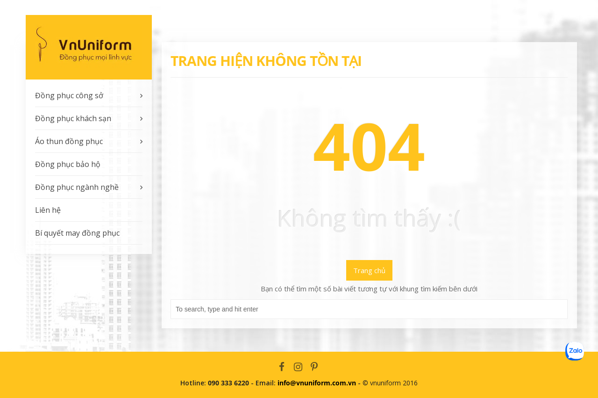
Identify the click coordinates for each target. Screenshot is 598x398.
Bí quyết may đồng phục (77, 233)
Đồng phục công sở (69, 95)
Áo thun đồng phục (69, 141)
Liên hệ (48, 210)
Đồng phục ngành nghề (77, 187)
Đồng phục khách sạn (73, 118)
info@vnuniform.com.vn (317, 382)
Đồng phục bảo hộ (67, 164)
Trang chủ (369, 270)
